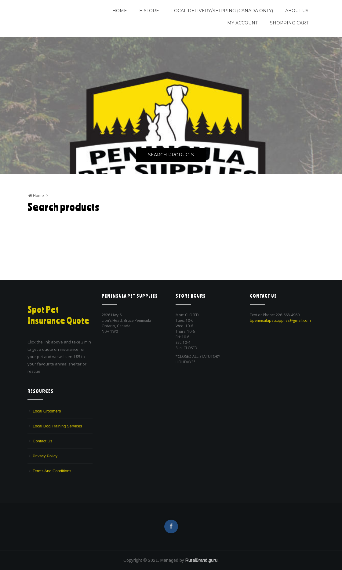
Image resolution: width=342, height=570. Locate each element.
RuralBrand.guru (201, 560)
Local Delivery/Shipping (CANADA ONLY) (222, 10)
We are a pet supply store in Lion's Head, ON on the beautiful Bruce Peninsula (57, 23)
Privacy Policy (45, 456)
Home (119, 10)
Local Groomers (47, 411)
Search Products (171, 155)
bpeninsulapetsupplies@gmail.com (280, 320)
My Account (242, 23)
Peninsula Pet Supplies (56, 8)
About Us (296, 10)
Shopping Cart (289, 23)
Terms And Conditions (52, 471)
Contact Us (42, 441)
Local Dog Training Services (57, 426)
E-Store (149, 10)
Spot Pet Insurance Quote (58, 315)
